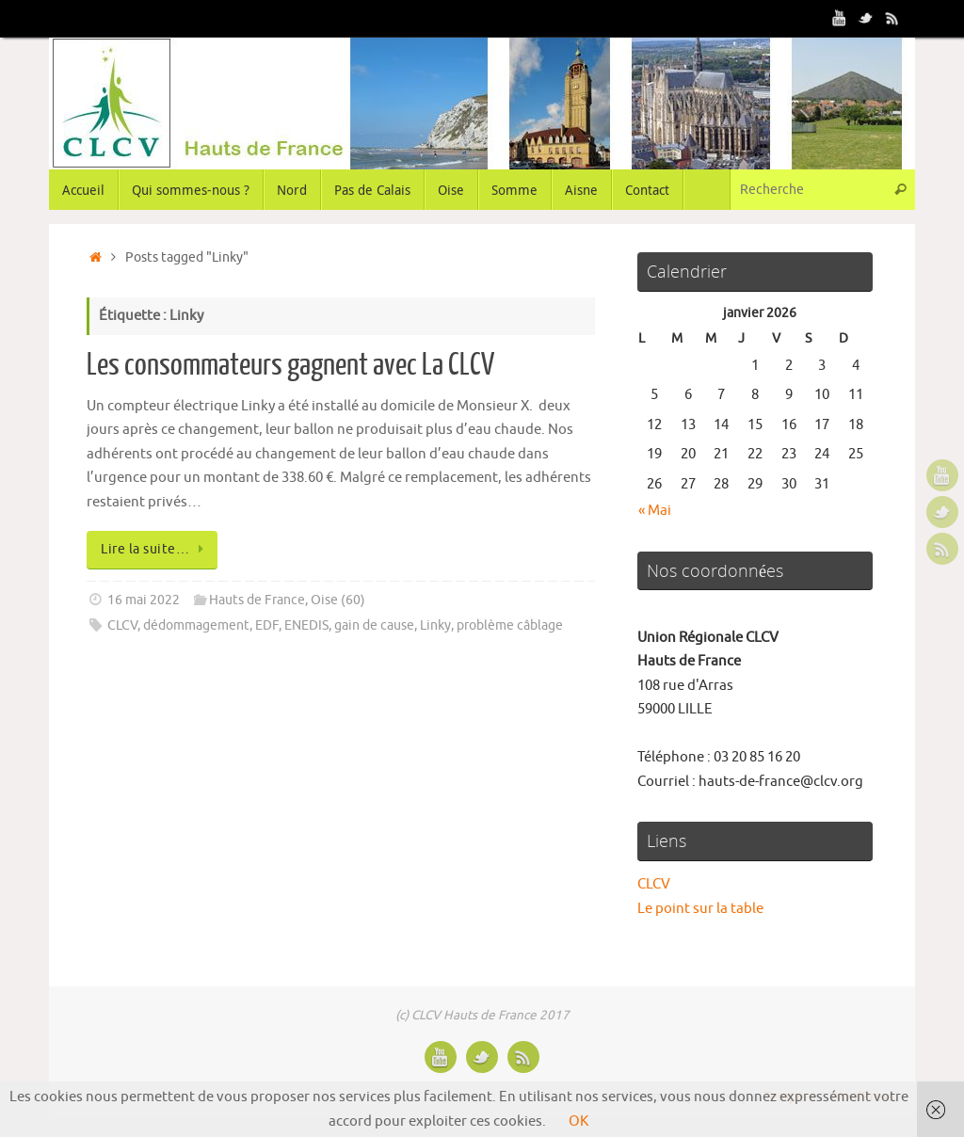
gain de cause (374, 625)
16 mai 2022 (143, 600)
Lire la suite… (155, 549)
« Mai (654, 511)
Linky (435, 625)
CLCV (122, 625)
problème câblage (510, 625)
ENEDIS (306, 625)
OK (578, 1121)
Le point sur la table (700, 909)
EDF (267, 625)
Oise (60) (338, 600)
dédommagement (196, 625)
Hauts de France (257, 600)
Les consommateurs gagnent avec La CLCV (290, 365)
